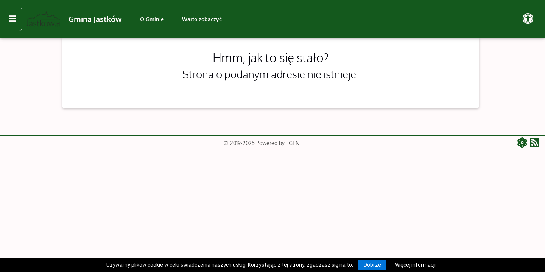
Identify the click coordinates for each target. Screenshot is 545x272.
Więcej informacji (415, 264)
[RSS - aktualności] (534, 143)
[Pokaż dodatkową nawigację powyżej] (527, 19)
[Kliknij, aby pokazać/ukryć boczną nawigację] (15, 19)
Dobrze (372, 264)
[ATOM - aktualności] (523, 143)
